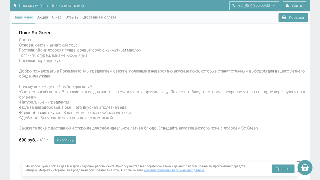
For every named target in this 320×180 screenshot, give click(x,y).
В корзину (65, 140)
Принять (283, 168)
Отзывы (72, 17)
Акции (42, 17)
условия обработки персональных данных (174, 170)
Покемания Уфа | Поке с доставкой (49, 5)
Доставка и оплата (99, 17)
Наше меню (23, 17)
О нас (57, 17)
